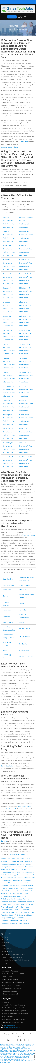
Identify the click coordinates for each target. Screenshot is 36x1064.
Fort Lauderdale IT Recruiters (20, 880)
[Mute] (27, 190)
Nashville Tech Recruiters (10, 893)
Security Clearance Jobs (9, 991)
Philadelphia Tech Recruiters (11, 899)
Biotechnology (8, 579)
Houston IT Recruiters (9, 883)
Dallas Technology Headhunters (14, 875)
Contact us (24, 141)
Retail (5, 650)
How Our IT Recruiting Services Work (14, 1008)
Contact (4, 841)
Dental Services (24, 585)
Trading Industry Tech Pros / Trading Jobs (15, 982)
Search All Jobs (7, 977)
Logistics (22, 622)
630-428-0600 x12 (9, 1025)
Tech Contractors (7, 1016)
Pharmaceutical (24, 636)
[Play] (3, 190)
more (31, 686)
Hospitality (22, 610)
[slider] (31, 190)
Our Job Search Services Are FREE (13, 974)
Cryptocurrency (8, 585)
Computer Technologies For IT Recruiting (15, 960)
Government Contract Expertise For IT (14, 1019)
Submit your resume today (10, 994)
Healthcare (7, 610)
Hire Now (12, 17)
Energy (5, 596)
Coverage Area (6, 948)
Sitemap (4, 963)
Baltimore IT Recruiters (15, 861)
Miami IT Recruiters (8, 891)
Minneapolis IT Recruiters (25, 891)
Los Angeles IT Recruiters (23, 888)
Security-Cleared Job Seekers (11, 988)
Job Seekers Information (10, 971)
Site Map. (7, 1062)
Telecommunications (26, 656)
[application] (18, 190)
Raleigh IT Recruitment (17, 901)
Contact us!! (25, 1056)
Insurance (6, 616)
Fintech (21, 604)
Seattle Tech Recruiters (17, 915)
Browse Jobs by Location (10, 979)
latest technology (28, 535)
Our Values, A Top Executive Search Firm (15, 954)
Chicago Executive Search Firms (12, 867)
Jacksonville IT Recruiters (18, 885)
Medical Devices (24, 628)
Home (11, 29)
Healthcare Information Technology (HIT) (15, 1013)
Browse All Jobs (7, 951)
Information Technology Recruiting (13, 1005)
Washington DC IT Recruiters (19, 923)
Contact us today (7, 766)
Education (22, 590)
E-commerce (7, 590)
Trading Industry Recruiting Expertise (14, 1011)
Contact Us (5, 943)
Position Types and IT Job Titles (12, 957)
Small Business (24, 650)
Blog (3, 945)
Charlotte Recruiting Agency (19, 864)
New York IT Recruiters (17, 896)
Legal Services (8, 622)
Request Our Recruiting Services (12, 1022)
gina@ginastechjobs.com (10, 147)
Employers (5, 1002)
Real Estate (23, 644)
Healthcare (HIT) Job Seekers (11, 985)
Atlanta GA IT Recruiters (10, 859)
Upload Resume (24, 17)
